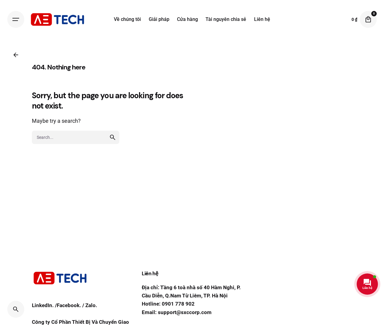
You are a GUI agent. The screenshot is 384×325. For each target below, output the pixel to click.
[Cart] (368, 19)
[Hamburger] (15, 19)
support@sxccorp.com (185, 312)
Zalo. (91, 310)
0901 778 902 (178, 304)
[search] (112, 152)
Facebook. (69, 310)
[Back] (15, 54)
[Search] (15, 309)
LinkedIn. (43, 310)
